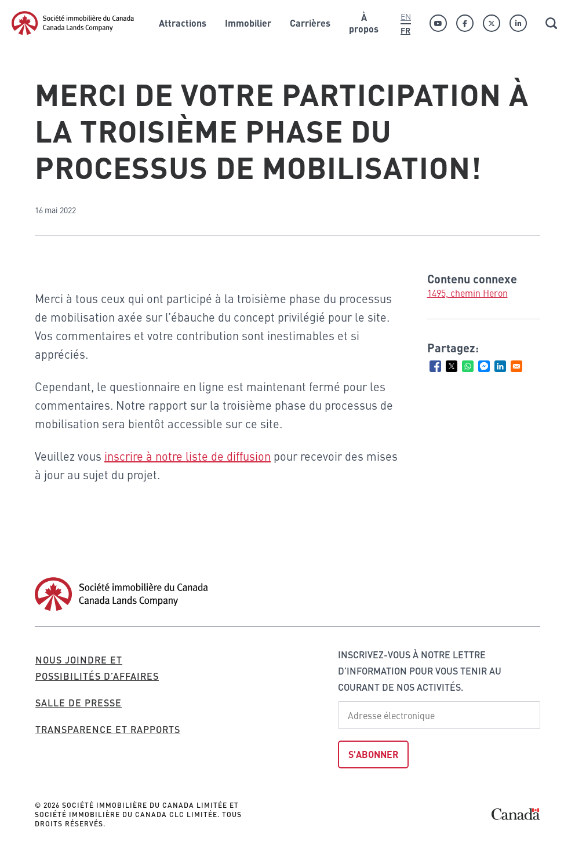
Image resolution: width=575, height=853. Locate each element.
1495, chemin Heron (467, 292)
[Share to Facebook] (435, 366)
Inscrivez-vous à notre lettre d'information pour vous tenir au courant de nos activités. (419, 671)
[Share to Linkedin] (500, 366)
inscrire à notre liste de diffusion (187, 456)
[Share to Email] (516, 366)
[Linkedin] (518, 23)
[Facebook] (465, 23)
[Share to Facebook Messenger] (484, 366)
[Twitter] (491, 23)
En (406, 16)
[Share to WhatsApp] (468, 366)
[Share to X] (451, 366)
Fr (405, 30)
